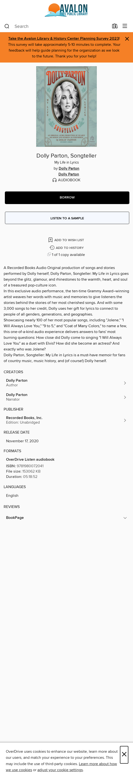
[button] (67, 197)
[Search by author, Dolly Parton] (66, 382)
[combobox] (56, 26)
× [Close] (124, 755)
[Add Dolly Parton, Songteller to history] (67, 248)
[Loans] (114, 27)
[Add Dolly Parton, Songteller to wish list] (66, 239)
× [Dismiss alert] (127, 39)
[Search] (7, 26)
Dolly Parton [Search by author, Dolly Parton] (69, 168)
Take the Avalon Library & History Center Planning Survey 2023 (63, 38)
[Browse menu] (124, 26)
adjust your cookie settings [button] (60, 770)
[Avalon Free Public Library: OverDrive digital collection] (66, 10)
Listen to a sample (67, 218)
